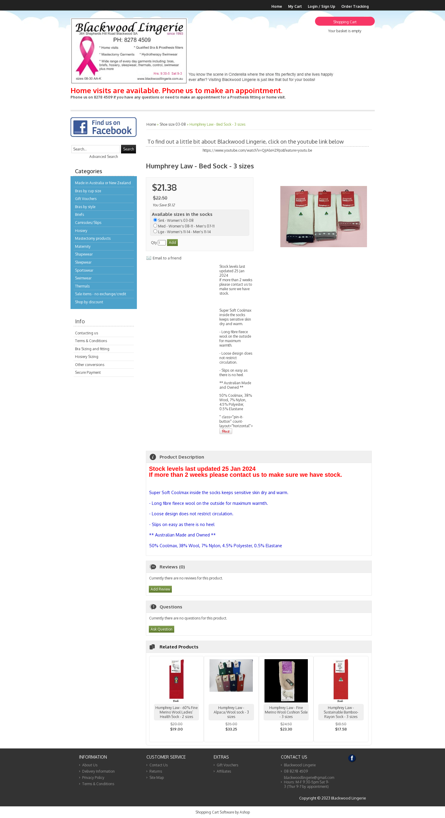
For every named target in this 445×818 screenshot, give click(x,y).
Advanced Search (103, 156)
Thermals (82, 286)
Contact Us (158, 765)
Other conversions (89, 364)
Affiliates (224, 771)
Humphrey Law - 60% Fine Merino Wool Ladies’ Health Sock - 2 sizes (176, 712)
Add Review (160, 589)
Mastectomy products (93, 238)
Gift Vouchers (86, 198)
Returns (155, 771)
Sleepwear (83, 262)
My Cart (295, 6)
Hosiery (81, 230)
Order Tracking (355, 6)
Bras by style (85, 206)
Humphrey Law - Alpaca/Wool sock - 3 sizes (231, 712)
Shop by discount (89, 302)
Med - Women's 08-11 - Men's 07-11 (186, 226)
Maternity (83, 246)
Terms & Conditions (91, 341)
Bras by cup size (88, 191)
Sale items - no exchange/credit (100, 294)
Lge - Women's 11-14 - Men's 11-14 (184, 232)
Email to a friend (167, 258)
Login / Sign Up (321, 6)
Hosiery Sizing (86, 356)
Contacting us (86, 333)
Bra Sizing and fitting (92, 349)
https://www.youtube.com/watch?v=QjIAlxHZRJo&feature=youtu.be (257, 150)
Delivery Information (98, 771)
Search (128, 149)
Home (276, 6)
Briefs (79, 214)
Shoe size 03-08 (173, 124)
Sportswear (84, 270)
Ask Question (161, 629)
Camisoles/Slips (88, 222)
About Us (89, 765)
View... (176, 736)
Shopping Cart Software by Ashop (222, 812)
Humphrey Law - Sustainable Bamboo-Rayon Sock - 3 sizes (341, 712)
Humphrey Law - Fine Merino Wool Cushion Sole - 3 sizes (286, 712)
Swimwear (83, 278)
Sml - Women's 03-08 (176, 220)
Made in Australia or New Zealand (103, 183)
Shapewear (84, 254)
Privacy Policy (93, 777)
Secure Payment (88, 372)
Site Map (156, 777)
